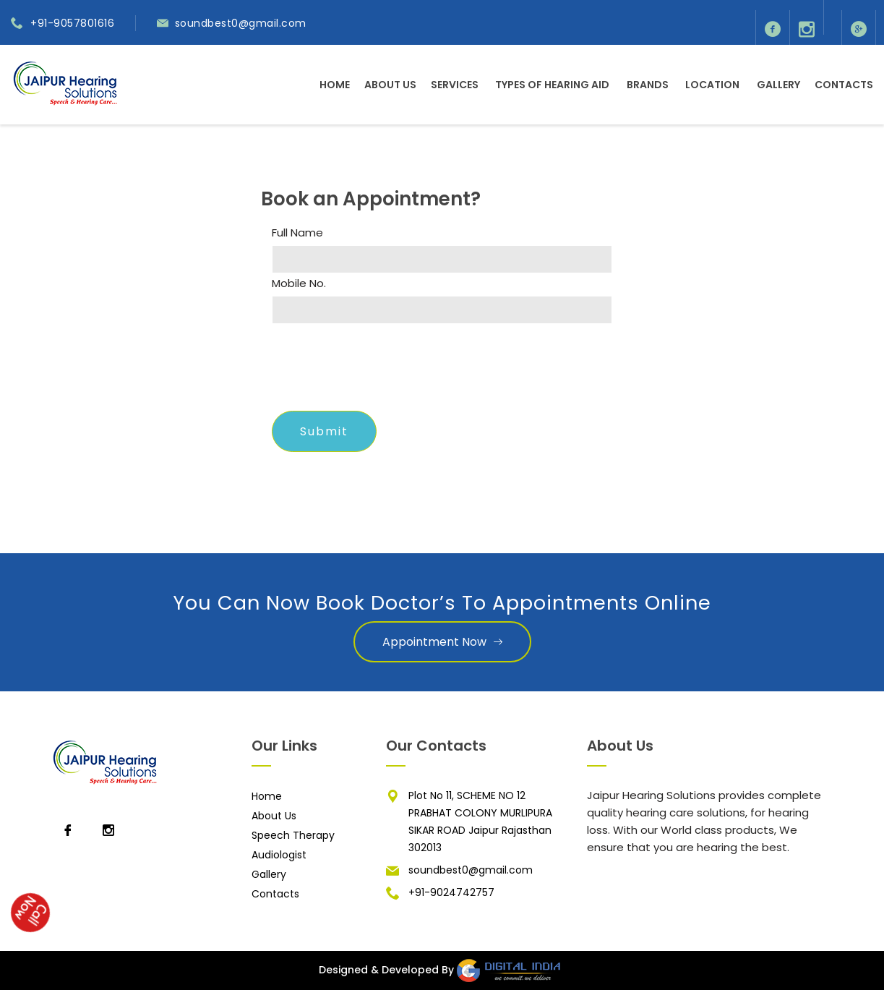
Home (334, 84)
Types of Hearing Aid (552, 84)
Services (455, 84)
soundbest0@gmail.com (240, 23)
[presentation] (382, 371)
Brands (648, 84)
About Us (390, 84)
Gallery (778, 84)
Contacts (844, 84)
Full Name (297, 233)
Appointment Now (442, 641)
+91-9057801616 (72, 23)
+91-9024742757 (451, 892)
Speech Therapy (293, 835)
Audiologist (279, 855)
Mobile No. (299, 283)
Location (712, 84)
